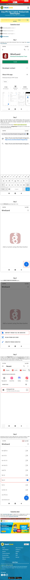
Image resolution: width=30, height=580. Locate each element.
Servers (4, 551)
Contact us (18, 549)
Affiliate (4, 559)
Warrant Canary (5, 557)
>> (13, 4)
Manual (17, 557)
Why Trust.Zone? (19, 547)
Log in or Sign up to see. (22, 124)
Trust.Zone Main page (7, 514)
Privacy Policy (5, 555)
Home (3, 547)
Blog (17, 553)
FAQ (17, 555)
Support (17, 551)
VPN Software (5, 549)
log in (19, 20)
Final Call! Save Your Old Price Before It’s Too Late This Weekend (14, 566)
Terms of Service (6, 553)
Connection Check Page (13, 516)
